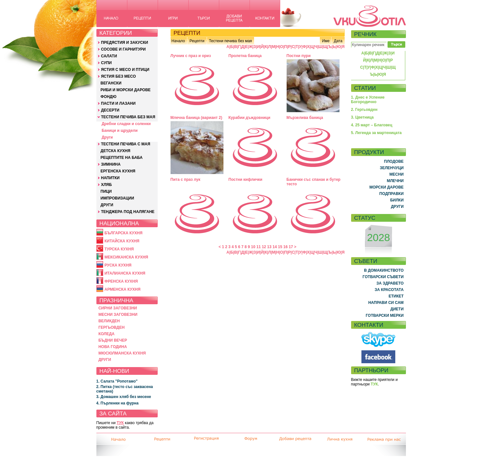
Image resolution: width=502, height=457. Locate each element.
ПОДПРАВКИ (391, 193)
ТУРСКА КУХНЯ (119, 249)
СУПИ (106, 63)
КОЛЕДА (106, 334)
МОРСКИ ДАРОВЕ (386, 187)
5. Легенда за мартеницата (376, 133)
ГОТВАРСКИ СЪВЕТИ (383, 277)
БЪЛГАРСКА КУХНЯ (123, 233)
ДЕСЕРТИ (110, 110)
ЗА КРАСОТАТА (389, 289)
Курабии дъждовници (250, 117)
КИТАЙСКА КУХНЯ (121, 241)
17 (291, 247)
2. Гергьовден (364, 109)
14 (274, 247)
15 (280, 247)
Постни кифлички (245, 179)
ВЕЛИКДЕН (109, 321)
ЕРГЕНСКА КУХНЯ (118, 171)
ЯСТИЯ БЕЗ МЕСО (118, 76)
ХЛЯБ (106, 184)
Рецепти (197, 41)
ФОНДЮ (108, 96)
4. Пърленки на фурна (117, 403)
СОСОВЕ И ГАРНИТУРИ (123, 49)
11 (258, 247)
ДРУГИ (107, 205)
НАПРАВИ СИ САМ (386, 302)
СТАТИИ (365, 88)
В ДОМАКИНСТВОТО (384, 270)
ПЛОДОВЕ (394, 161)
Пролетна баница (245, 55)
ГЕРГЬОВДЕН (111, 327)
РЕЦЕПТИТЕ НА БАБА (122, 157)
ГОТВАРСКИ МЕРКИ (385, 315)
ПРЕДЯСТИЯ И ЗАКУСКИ (124, 42)
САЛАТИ (109, 56)
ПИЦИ (106, 191)
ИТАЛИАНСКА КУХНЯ (124, 273)
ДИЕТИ (397, 309)
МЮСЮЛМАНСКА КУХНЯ (122, 353)
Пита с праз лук (186, 179)
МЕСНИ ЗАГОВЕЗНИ (117, 314)
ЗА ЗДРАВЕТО (390, 283)
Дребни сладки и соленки (126, 124)
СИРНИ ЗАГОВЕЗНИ (117, 308)
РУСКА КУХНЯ (118, 265)
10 (253, 247)
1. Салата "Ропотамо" (117, 381)
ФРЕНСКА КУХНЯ (121, 281)
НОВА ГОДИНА (112, 347)
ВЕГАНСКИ (111, 83)
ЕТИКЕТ (396, 296)
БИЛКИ (397, 200)
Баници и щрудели (120, 130)
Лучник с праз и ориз (191, 55)
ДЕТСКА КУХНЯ (115, 151)
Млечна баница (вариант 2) (196, 117)
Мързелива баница (305, 117)
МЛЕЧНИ (395, 181)
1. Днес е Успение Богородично (368, 99)
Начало (178, 41)
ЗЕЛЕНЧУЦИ (392, 168)
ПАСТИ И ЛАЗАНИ (118, 103)
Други (107, 137)
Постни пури (299, 55)
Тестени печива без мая (230, 41)
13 (269, 247)
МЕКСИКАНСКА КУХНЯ (126, 257)
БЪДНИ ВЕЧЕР (112, 340)
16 (285, 247)
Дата (338, 41)
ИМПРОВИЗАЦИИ (117, 198)
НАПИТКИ (110, 178)
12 (264, 247)
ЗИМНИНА (111, 164)
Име (326, 41)
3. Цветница (362, 117)
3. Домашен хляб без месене (123, 396)
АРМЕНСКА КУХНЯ (122, 289)
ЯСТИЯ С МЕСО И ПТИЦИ (125, 69)
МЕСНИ (396, 174)
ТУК (120, 423)
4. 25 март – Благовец (371, 125)
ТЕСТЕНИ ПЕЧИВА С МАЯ (125, 144)
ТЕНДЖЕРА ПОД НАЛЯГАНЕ (127, 211)
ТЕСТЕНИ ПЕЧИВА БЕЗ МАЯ (128, 117)
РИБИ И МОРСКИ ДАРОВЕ (126, 90)
